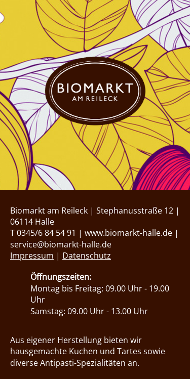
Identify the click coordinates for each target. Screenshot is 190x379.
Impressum (32, 255)
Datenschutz (86, 255)
